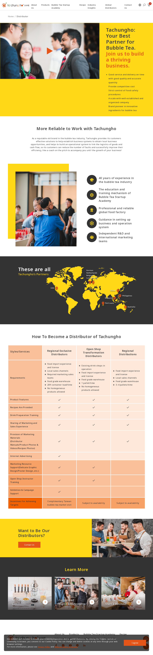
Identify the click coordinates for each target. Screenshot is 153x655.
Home (11, 16)
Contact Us (29, 545)
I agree (135, 642)
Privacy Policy (44, 647)
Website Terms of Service (66, 647)
